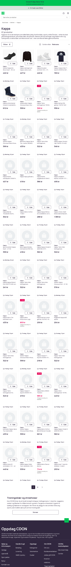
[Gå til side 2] (38, 487)
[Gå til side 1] (33, 487)
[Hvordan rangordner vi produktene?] (40, 44)
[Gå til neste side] (42, 487)
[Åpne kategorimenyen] (68, 13)
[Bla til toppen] (66, 520)
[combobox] (35, 17)
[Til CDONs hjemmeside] (2, 13)
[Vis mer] (35, 512)
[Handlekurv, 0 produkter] (63, 13)
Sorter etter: (46, 44)
